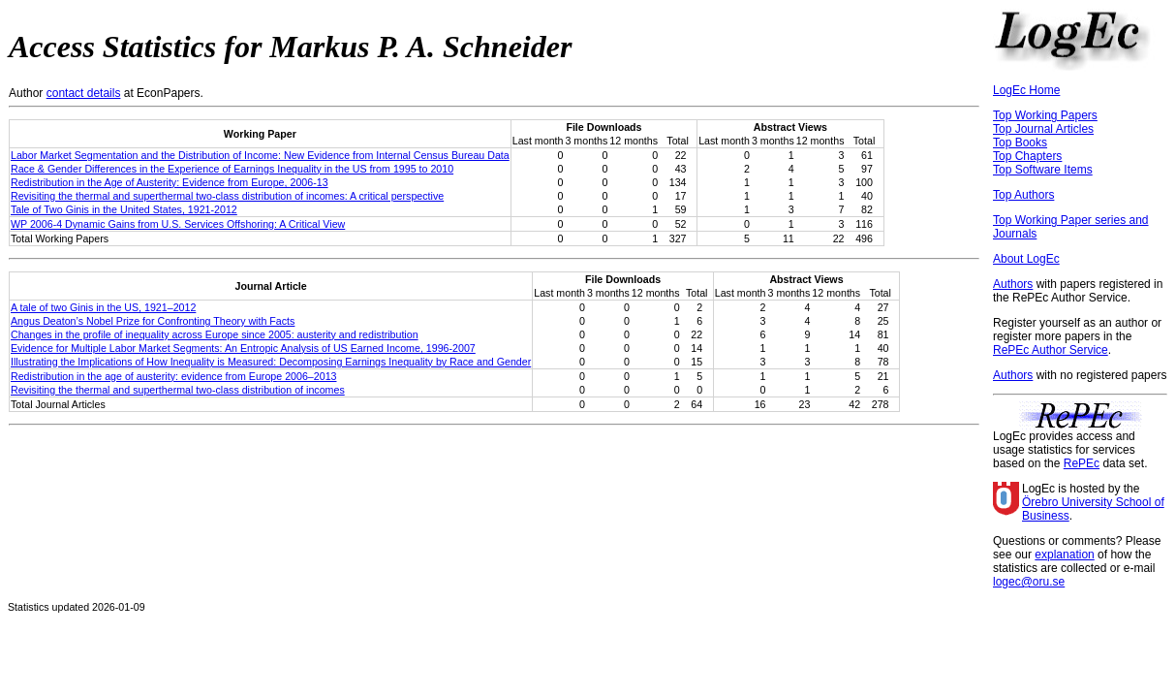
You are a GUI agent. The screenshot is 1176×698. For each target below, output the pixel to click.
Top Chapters (1027, 156)
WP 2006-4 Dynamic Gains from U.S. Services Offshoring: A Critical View (178, 224)
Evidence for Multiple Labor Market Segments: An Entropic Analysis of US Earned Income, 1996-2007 (243, 348)
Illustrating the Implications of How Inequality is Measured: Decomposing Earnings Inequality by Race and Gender (271, 361)
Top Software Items (1043, 169)
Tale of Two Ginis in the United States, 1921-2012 (124, 209)
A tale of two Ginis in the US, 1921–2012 (103, 307)
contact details (83, 93)
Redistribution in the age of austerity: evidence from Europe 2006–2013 (173, 376)
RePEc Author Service (1050, 350)
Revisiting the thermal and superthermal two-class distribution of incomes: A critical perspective (227, 196)
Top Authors (1023, 195)
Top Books (1020, 142)
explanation (1064, 554)
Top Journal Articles (1043, 129)
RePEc (1081, 463)
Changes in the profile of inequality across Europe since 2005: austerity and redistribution (214, 334)
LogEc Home (1026, 90)
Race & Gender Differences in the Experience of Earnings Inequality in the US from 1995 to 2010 (232, 168)
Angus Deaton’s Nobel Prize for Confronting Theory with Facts (152, 321)
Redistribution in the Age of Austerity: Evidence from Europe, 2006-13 (169, 182)
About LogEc (1026, 259)
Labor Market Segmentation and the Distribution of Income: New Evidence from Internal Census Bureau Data (260, 155)
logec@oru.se (1029, 581)
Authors (1013, 284)
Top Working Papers (1045, 115)
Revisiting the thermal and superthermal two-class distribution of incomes (178, 390)
